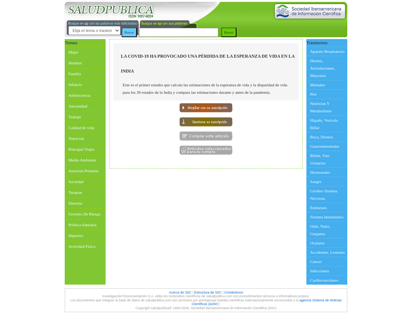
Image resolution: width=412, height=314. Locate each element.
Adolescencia (79, 95)
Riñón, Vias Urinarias (319, 159)
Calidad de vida (81, 127)
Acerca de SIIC (180, 292)
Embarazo (318, 207)
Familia (74, 73)
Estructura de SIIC (208, 292)
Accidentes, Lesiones (327, 252)
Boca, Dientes (321, 137)
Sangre (316, 181)
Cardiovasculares (324, 280)
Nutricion (76, 138)
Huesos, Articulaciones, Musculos (322, 68)
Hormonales (320, 172)
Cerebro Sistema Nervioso (323, 195)
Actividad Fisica (81, 246)
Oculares (317, 243)
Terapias (75, 192)
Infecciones (319, 271)
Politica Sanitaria (82, 224)
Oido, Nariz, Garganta (320, 230)
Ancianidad (77, 106)
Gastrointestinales (324, 146)
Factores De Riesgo (84, 214)
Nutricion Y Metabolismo (321, 107)
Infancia (75, 84)
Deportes (75, 235)
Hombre (75, 63)
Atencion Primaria (83, 171)
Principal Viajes (81, 149)
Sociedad (75, 181)
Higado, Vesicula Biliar (324, 124)
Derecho (75, 203)
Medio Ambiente (82, 160)
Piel (313, 94)
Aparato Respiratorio (327, 51)
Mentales (317, 85)
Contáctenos (233, 292)
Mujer (73, 52)
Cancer (316, 261)
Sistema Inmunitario (327, 217)
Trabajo (74, 117)
